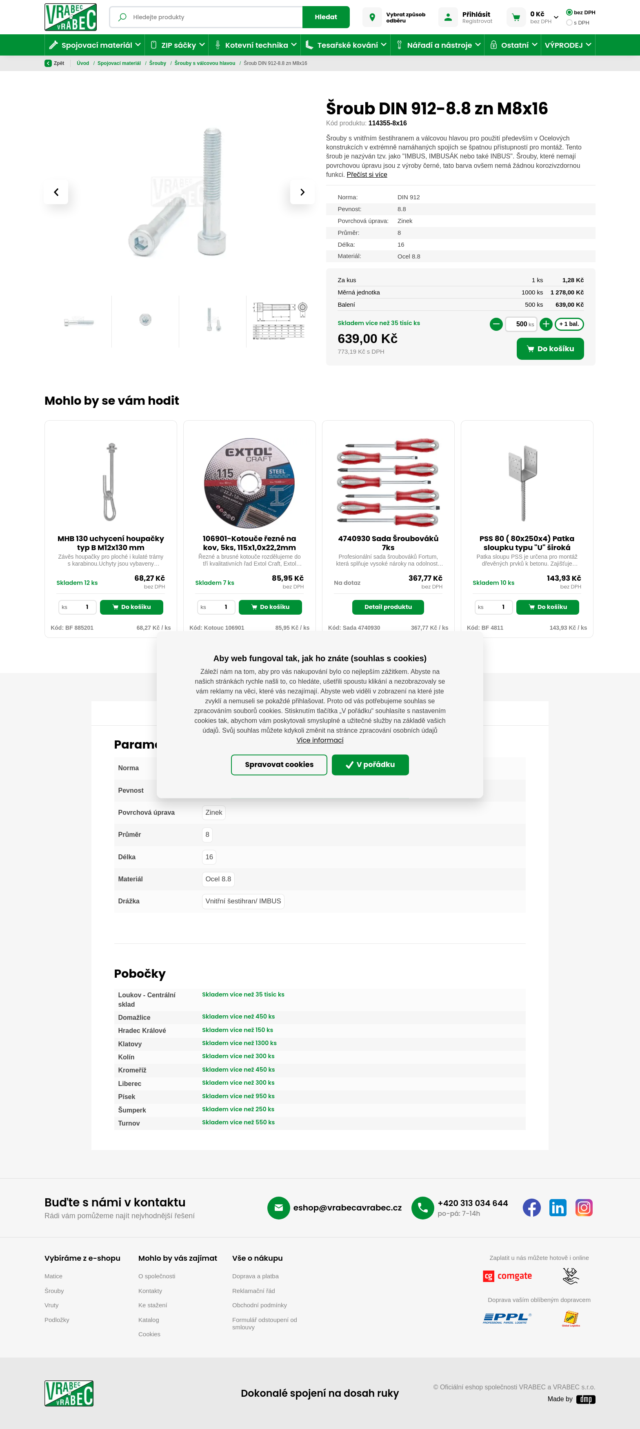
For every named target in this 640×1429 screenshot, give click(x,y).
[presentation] (56, 192)
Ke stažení (152, 1305)
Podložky (56, 1319)
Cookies (149, 1334)
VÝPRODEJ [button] (564, 45)
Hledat (326, 17)
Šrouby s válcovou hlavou (206, 63)
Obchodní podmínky (259, 1305)
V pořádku (370, 765)
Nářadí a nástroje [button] (433, 44)
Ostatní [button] (508, 44)
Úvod (83, 63)
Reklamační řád (253, 1290)
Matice (53, 1276)
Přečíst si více (367, 174)
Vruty (51, 1305)
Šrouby (158, 63)
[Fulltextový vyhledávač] (229, 17)
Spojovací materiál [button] (90, 44)
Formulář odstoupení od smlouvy (264, 1323)
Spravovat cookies (279, 765)
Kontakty (150, 1290)
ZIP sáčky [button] (172, 44)
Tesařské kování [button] (341, 44)
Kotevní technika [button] (250, 44)
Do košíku (131, 607)
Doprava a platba (255, 1276)
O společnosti (157, 1276)
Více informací (319, 740)
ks (531, 324)
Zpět (54, 63)
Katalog (148, 1319)
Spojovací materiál (120, 63)
